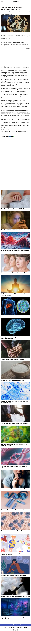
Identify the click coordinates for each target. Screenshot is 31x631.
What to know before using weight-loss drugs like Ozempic (14, 509)
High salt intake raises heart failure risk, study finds (12, 380)
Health (2, 5)
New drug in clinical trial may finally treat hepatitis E (12, 316)
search (29, 1)
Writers (15, 624)
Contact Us (11, 624)
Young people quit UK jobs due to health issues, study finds (14, 423)
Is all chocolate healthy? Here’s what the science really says (14, 488)
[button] (10, 136)
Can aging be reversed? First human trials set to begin (13, 272)
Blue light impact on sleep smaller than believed (12, 229)
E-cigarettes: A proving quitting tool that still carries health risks (15, 596)
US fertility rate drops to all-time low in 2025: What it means (14, 208)
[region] (15, 56)
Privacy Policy (19, 624)
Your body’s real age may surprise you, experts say (12, 359)
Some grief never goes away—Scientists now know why (13, 575)
